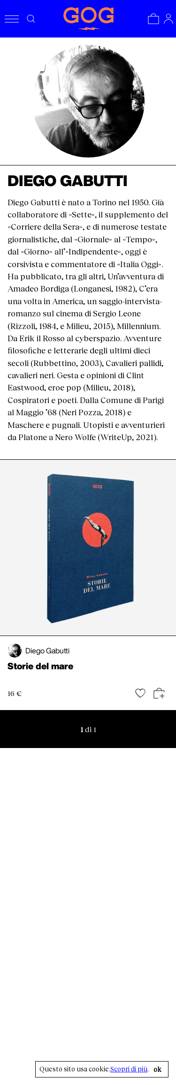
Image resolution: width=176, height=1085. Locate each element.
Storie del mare (40, 665)
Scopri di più (128, 1069)
